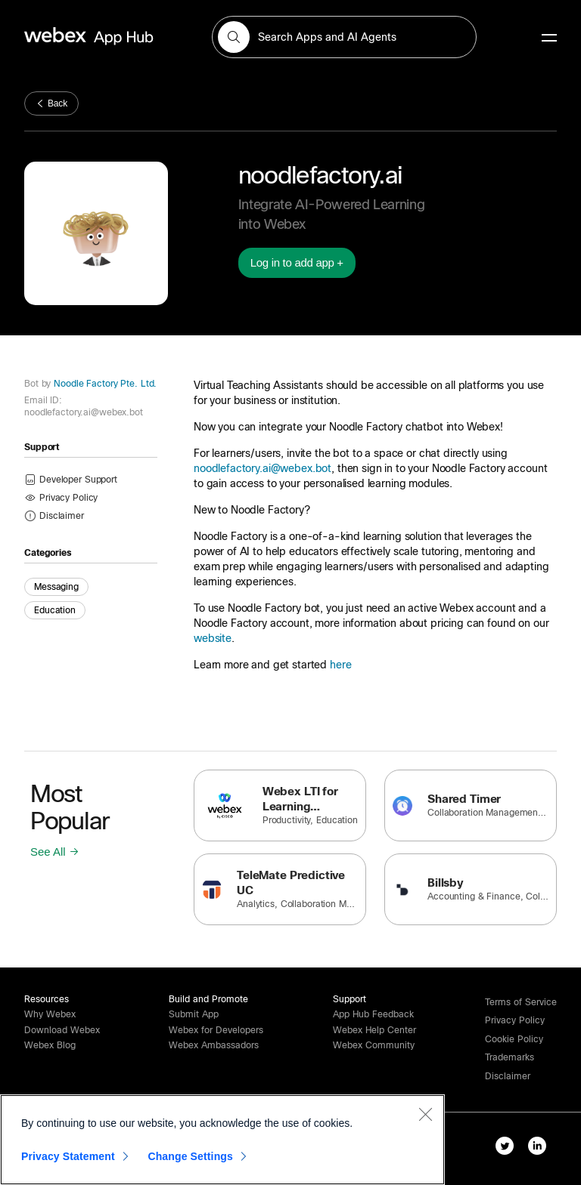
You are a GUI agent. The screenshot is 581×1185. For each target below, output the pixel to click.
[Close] (425, 1114)
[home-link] (118, 36)
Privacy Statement (68, 1156)
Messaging (56, 587)
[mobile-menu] (549, 38)
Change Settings (190, 1156)
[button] (234, 37)
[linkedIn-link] (540, 1149)
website (212, 638)
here (340, 665)
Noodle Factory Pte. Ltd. (104, 383)
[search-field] (344, 37)
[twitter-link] (508, 1149)
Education (55, 610)
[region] (222, 1139)
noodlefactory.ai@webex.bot (262, 468)
